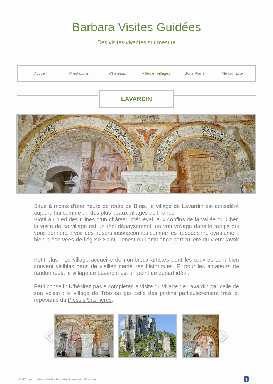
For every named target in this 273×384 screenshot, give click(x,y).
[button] (84, 336)
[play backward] (49, 336)
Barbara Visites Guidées (136, 27)
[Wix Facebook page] (246, 379)
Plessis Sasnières (90, 300)
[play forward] (223, 336)
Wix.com (90, 379)
